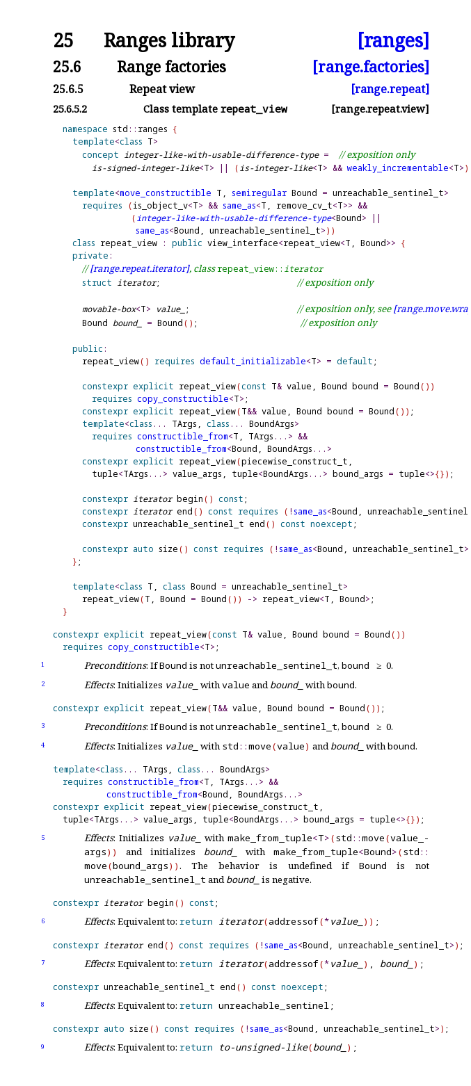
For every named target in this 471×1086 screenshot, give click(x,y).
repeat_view (128, 243)
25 (63, 40)
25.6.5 (68, 89)
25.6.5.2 (70, 109)
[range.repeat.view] (380, 109)
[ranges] (393, 40)
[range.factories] (370, 66)
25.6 (67, 66)
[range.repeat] (390, 89)
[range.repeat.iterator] (139, 268)
